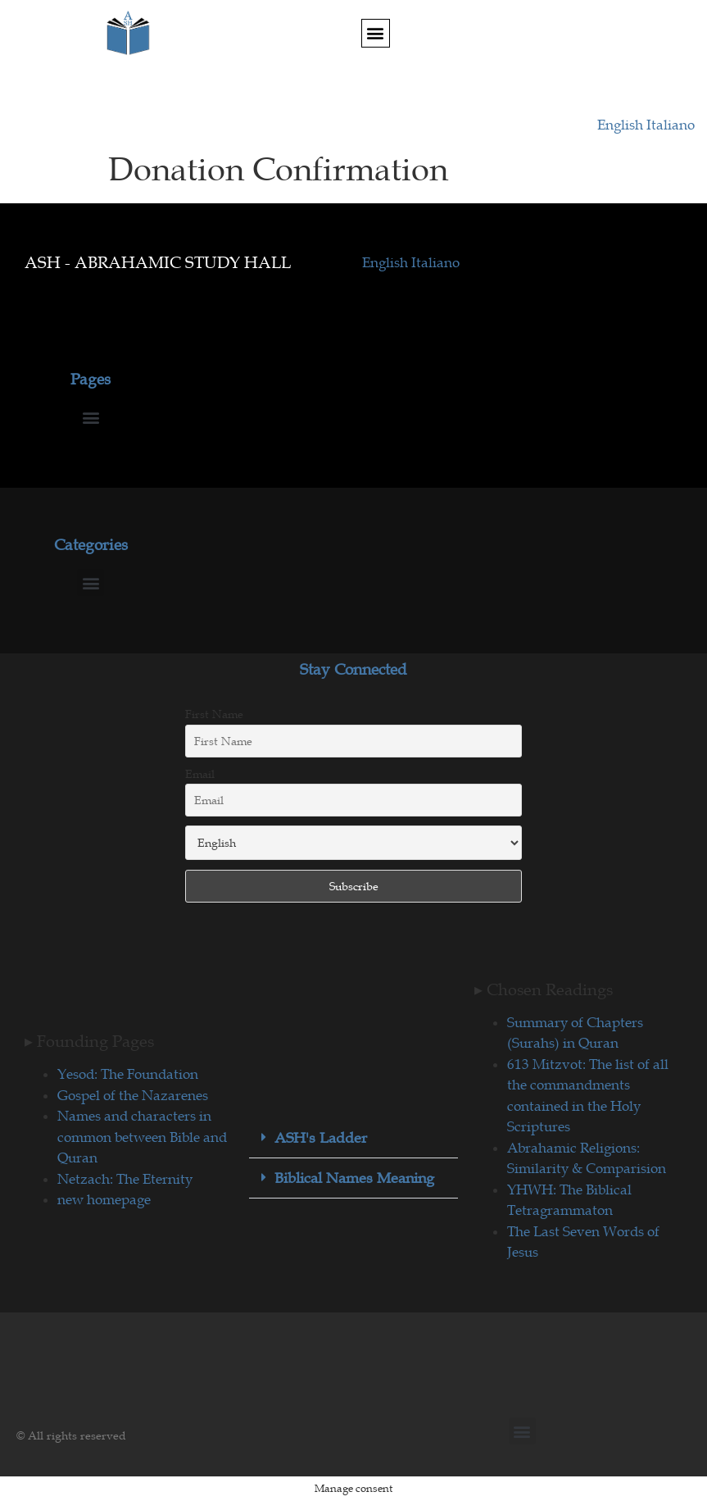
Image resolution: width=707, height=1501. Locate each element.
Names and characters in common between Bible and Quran (142, 1137)
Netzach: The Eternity (125, 1179)
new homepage (104, 1199)
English (621, 125)
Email (200, 773)
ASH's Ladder (320, 1138)
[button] (375, 33)
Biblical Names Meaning (354, 1178)
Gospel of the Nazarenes (132, 1095)
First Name (214, 714)
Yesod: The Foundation (127, 1074)
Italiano (670, 125)
